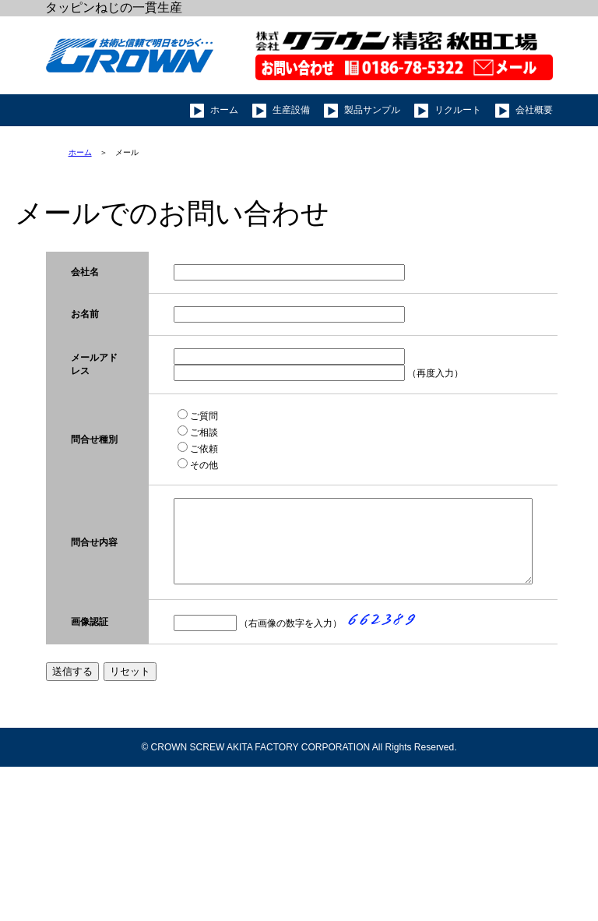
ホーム (80, 152)
